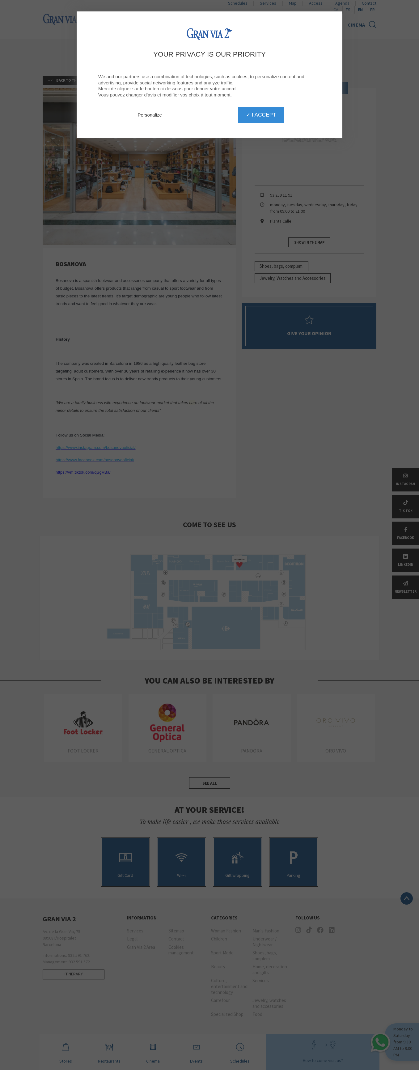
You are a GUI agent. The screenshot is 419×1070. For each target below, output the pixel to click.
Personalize (150, 114)
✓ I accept (261, 115)
